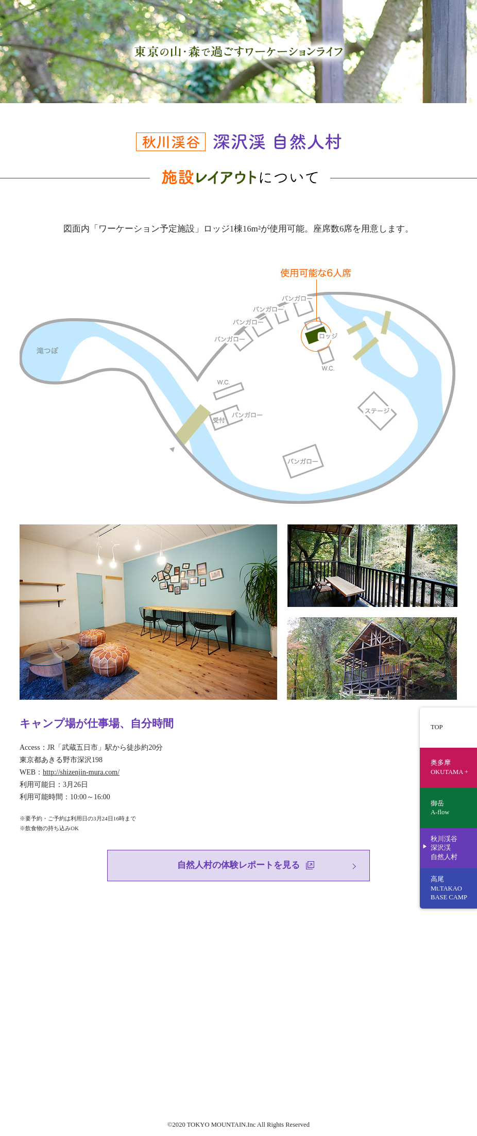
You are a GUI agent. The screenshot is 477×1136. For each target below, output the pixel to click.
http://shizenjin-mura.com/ (81, 772)
